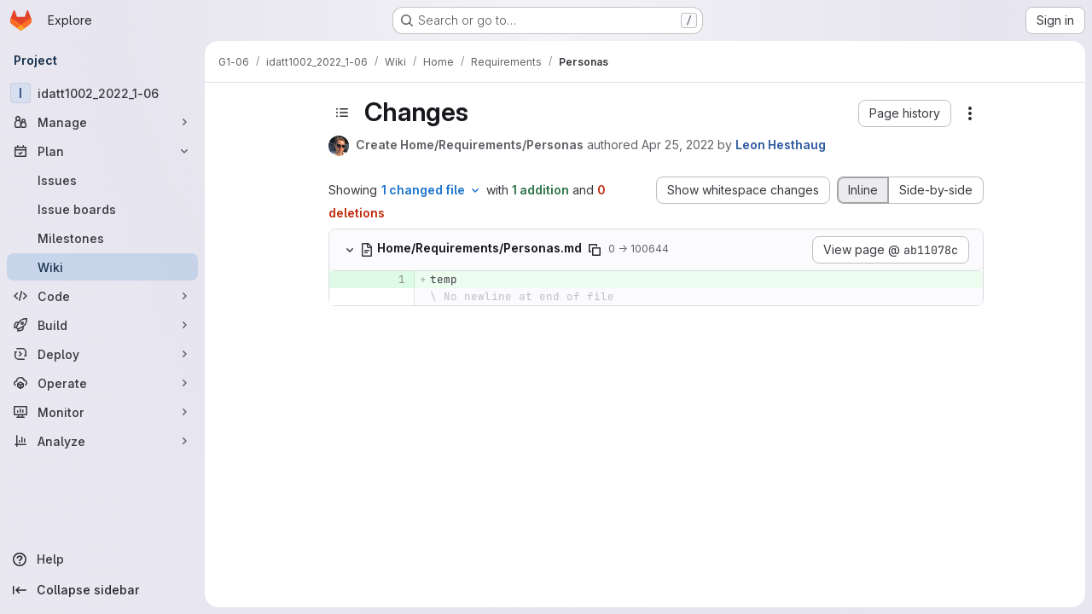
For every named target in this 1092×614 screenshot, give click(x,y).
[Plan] (102, 151)
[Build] (102, 325)
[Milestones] (102, 238)
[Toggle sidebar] (342, 112)
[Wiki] (102, 267)
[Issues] (102, 180)
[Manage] (102, 122)
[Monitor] (102, 412)
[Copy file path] (594, 250)
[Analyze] (102, 441)
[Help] (102, 559)
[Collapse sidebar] (102, 590)
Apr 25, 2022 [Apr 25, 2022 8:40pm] (678, 144)
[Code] (102, 296)
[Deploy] (102, 354)
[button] (904, 113)
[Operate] (102, 383)
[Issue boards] (102, 209)
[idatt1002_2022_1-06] (102, 93)
